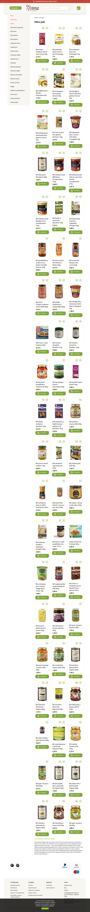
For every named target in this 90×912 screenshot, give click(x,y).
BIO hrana (13, 31)
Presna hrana (14, 51)
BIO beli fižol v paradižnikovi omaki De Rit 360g (42, 384)
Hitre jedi (13, 63)
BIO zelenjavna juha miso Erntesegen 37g (74, 52)
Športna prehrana (15, 67)
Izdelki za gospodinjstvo (17, 90)
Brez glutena (14, 35)
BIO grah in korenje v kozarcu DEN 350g (42, 667)
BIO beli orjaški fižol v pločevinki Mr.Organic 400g (58, 786)
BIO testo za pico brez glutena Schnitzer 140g (58, 135)
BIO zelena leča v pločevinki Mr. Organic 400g (75, 786)
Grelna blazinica (15, 98)
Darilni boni (49, 885)
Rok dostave (13, 887)
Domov (36, 17)
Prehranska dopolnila (16, 27)
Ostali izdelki (14, 102)
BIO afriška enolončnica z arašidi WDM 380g (58, 304)
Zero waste (13, 94)
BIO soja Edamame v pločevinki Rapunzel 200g (58, 746)
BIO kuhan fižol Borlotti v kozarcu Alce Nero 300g (58, 505)
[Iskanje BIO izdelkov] (54, 8)
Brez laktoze (14, 39)
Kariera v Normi (32, 893)
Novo (12, 15)
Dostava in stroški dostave (17, 893)
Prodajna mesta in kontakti (35, 895)
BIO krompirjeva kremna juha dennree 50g (57, 93)
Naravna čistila (14, 79)
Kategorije (15, 8)
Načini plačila (13, 890)
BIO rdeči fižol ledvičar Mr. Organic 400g (40, 707)
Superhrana (13, 47)
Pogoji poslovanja (15, 885)
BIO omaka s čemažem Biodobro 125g (74, 345)
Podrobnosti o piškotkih (47, 905)
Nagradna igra (68, 885)
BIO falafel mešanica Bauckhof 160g (41, 424)
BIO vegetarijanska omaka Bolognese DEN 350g (58, 586)
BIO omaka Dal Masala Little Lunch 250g (74, 263)
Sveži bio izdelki (15, 71)
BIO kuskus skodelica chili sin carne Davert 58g (41, 52)
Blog (65, 887)
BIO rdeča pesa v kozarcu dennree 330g (58, 628)
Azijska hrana (14, 59)
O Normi (30, 885)
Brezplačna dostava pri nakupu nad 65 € (45, 1)
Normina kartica (50, 887)
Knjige (12, 86)
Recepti (66, 890)
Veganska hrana (15, 43)
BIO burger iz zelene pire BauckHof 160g (57, 220)
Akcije (12, 23)
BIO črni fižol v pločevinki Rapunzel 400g (57, 707)
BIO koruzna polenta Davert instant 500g (41, 628)
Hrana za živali (14, 82)
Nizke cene (13, 19)
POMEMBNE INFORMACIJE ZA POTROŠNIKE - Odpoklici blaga (71, 894)
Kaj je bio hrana (32, 887)
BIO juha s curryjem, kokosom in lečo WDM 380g (42, 304)
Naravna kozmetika (16, 75)
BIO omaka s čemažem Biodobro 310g (57, 345)
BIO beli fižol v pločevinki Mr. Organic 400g (74, 667)
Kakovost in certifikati (34, 890)
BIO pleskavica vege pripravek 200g (57, 466)
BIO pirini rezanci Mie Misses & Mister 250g (58, 263)
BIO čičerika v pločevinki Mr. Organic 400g (40, 825)
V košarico (41, 61)
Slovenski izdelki (15, 55)
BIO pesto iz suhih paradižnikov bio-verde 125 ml (58, 544)
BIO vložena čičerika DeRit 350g (73, 746)
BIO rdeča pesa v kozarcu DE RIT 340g (74, 707)
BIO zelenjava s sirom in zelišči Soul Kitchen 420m (42, 505)
